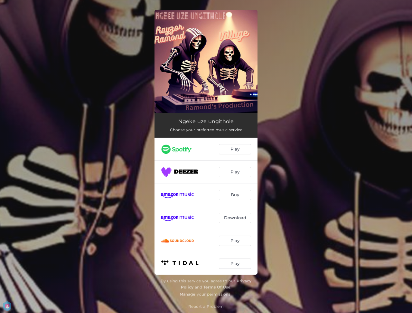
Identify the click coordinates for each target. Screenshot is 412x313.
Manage (187, 294)
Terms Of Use (216, 287)
